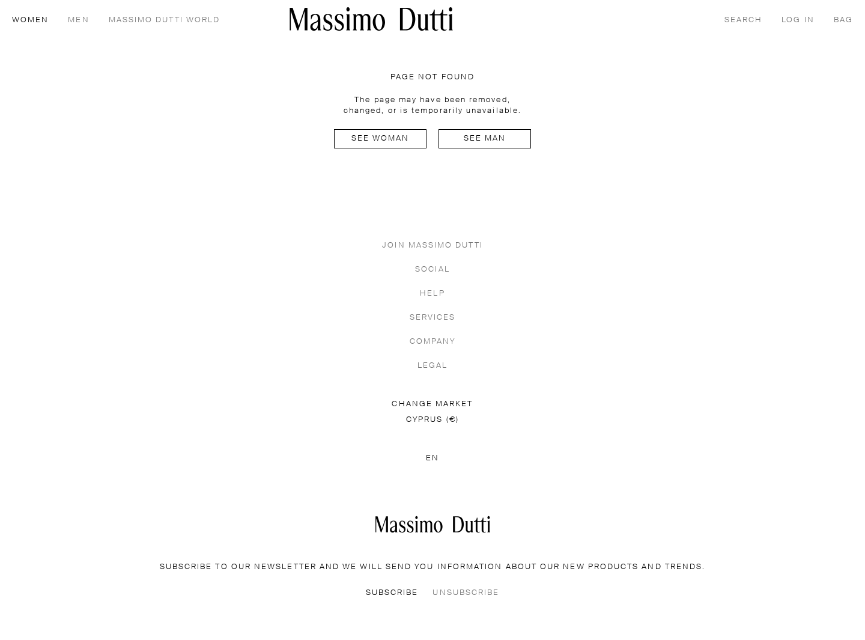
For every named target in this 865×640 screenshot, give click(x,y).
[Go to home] (371, 19)
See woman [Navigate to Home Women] (380, 138)
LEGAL (432, 366)
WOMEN (30, 20)
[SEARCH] (743, 19)
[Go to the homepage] (433, 524)
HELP (432, 293)
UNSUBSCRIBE (465, 593)
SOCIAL (432, 269)
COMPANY (433, 342)
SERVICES (433, 318)
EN (432, 458)
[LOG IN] (798, 19)
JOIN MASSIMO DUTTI (432, 245)
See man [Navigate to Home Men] (485, 138)
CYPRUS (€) (432, 420)
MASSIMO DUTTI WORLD (164, 20)
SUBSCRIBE (392, 593)
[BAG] (843, 19)
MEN (78, 20)
